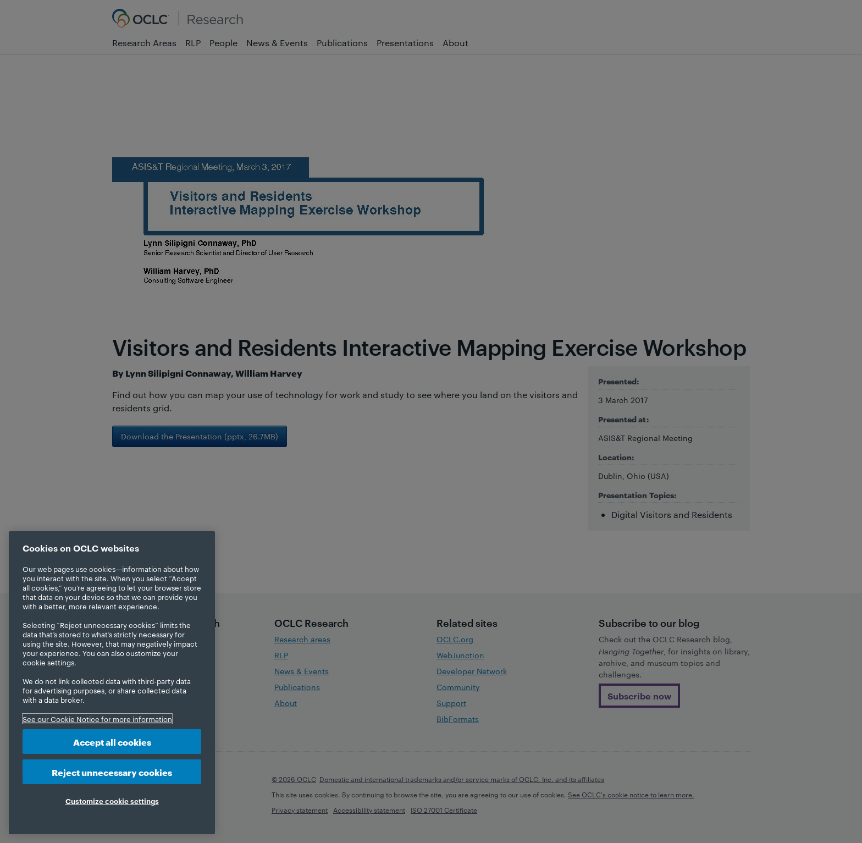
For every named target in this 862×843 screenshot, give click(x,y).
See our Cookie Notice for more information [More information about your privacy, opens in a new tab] (97, 719)
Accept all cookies (112, 741)
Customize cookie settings (112, 801)
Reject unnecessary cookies (112, 771)
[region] (112, 682)
